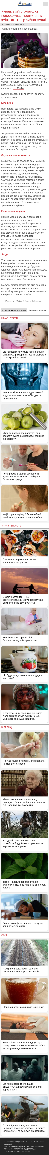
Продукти (10, 301)
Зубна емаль (37, 301)
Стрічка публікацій (37, 310)
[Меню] (45, 4)
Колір (26, 301)
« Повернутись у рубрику (14, 310)
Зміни (19, 301)
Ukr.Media (18, 88)
